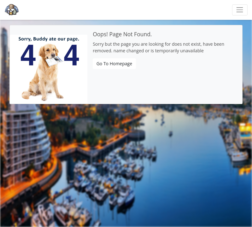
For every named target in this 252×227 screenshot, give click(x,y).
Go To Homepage (114, 64)
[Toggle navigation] (240, 9)
